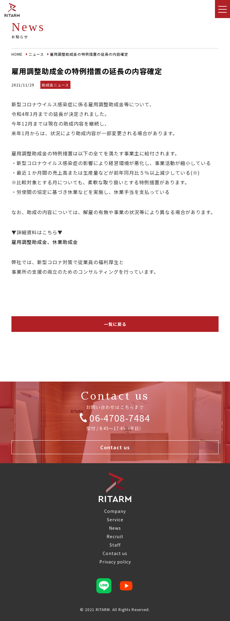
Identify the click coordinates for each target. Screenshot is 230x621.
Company (115, 511)
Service (115, 519)
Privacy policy (115, 562)
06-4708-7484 (115, 417)
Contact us (115, 447)
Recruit (115, 536)
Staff (115, 545)
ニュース (36, 54)
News (115, 528)
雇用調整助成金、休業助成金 (44, 241)
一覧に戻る (115, 324)
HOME (17, 54)
